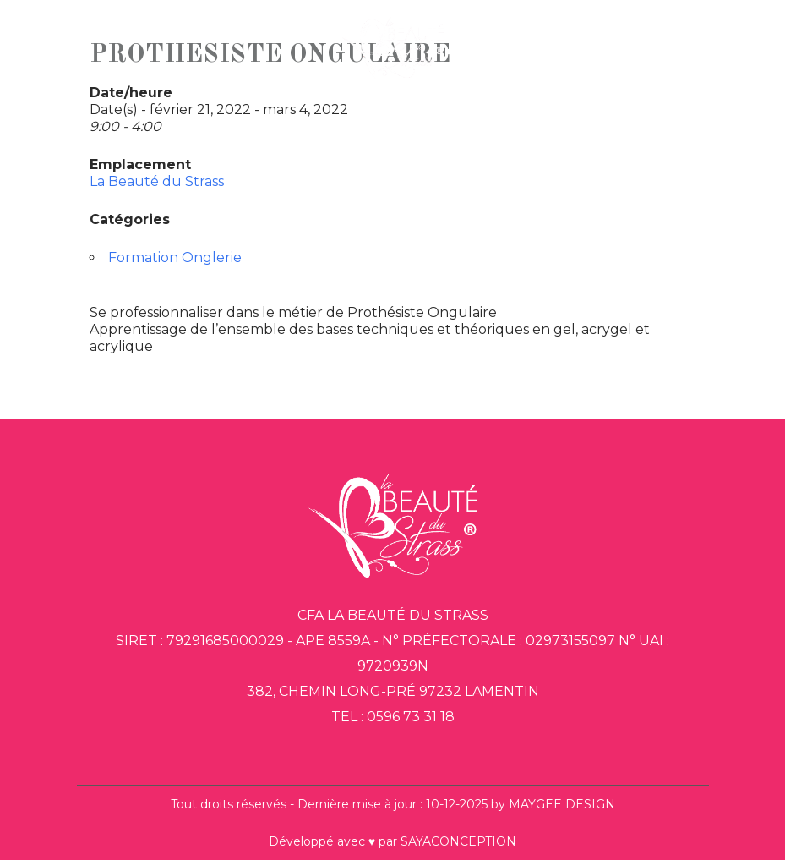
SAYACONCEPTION (458, 841)
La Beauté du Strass (157, 181)
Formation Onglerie (175, 257)
